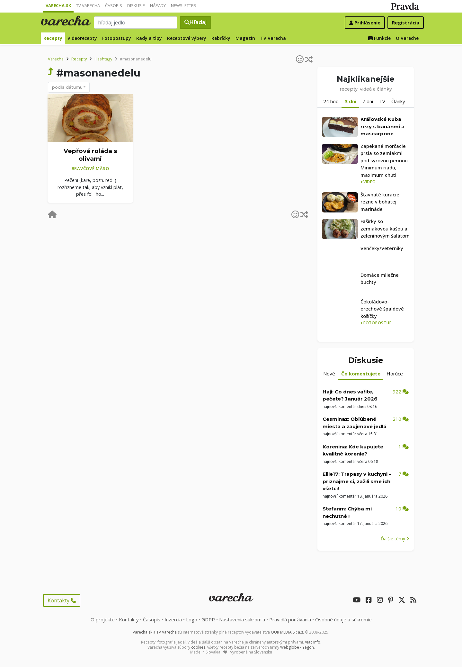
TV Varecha (88, 5)
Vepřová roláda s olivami (90, 155)
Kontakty (62, 600)
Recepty (52, 38)
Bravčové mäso (90, 168)
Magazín (245, 38)
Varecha (56, 59)
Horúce (394, 373)
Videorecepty (82, 38)
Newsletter (183, 5)
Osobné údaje (343, 619)
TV (382, 101)
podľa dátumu (67, 87)
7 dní (367, 101)
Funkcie (379, 38)
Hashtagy (103, 59)
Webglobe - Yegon (297, 647)
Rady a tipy (149, 38)
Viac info (312, 642)
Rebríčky (220, 38)
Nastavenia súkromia (242, 619)
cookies (198, 647)
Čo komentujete (360, 373)
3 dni (350, 101)
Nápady (158, 5)
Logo (191, 619)
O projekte (103, 619)
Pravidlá (290, 619)
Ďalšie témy (395, 539)
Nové (329, 373)
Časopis (113, 5)
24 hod (331, 101)
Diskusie (136, 5)
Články (398, 101)
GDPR (208, 619)
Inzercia (173, 619)
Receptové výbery (186, 38)
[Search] (135, 22)
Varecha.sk (58, 5)
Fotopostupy (116, 38)
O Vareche (407, 38)
